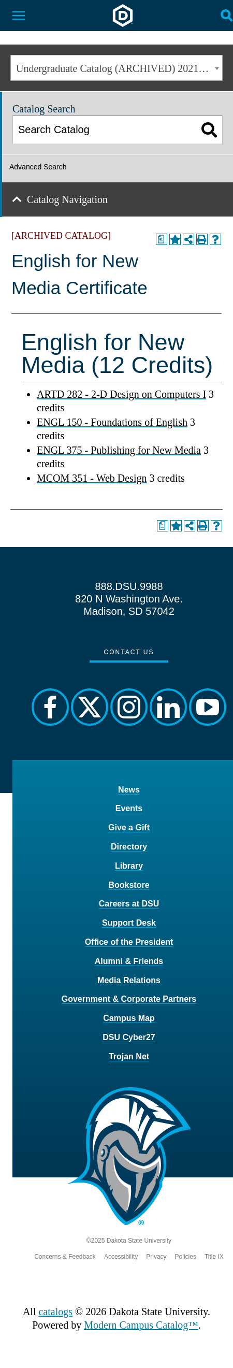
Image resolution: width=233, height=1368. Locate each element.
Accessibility (121, 1256)
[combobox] (116, 68)
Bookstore (128, 885)
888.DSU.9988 (129, 586)
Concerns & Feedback (65, 1256)
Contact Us (129, 652)
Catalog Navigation (67, 199)
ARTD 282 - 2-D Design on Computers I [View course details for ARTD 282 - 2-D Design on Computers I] (121, 394)
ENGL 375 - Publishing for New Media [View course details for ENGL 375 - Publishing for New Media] (119, 450)
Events (128, 808)
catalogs (55, 1311)
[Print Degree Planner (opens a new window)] (161, 239)
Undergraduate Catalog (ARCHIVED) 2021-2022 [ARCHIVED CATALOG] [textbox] (119, 68)
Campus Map (129, 1018)
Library (129, 865)
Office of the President (129, 942)
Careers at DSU (129, 903)
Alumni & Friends (129, 961)
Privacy (156, 1256)
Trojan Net (129, 1056)
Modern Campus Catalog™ (141, 1325)
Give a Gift (129, 827)
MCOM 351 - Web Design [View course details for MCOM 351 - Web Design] (92, 478)
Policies (185, 1256)
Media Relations (129, 980)
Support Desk (129, 922)
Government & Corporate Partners (129, 999)
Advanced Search (38, 167)
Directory (129, 846)
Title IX (214, 1256)
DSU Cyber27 (129, 1037)
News (129, 789)
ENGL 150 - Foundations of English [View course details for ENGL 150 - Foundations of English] (112, 422)
